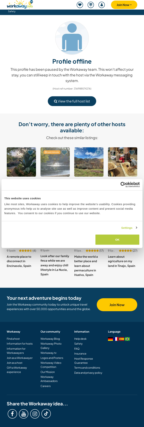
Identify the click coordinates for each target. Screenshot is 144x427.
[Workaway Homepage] (20, 4)
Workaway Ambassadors (49, 379)
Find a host (13, 338)
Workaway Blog (50, 338)
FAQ (77, 348)
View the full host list (72, 101)
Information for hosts (20, 343)
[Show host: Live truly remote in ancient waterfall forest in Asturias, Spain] (89, 162)
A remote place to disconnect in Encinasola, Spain (19, 261)
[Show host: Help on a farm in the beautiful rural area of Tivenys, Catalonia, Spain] (55, 162)
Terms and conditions (87, 367)
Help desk (80, 338)
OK (117, 239)
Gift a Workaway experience (17, 369)
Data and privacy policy (88, 372)
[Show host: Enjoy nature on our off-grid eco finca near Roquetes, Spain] (21, 162)
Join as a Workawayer (20, 357)
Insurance (80, 353)
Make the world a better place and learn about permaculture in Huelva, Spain (86, 265)
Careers (45, 386)
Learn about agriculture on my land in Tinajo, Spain (121, 261)
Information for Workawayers (16, 350)
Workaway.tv (48, 352)
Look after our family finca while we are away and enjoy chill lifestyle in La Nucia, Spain (54, 265)
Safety (12, 11)
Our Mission (47, 372)
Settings (127, 227)
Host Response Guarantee (83, 360)
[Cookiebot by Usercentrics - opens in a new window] (123, 184)
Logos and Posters (51, 357)
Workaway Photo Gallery (51, 345)
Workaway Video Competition (50, 364)
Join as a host (14, 362)
